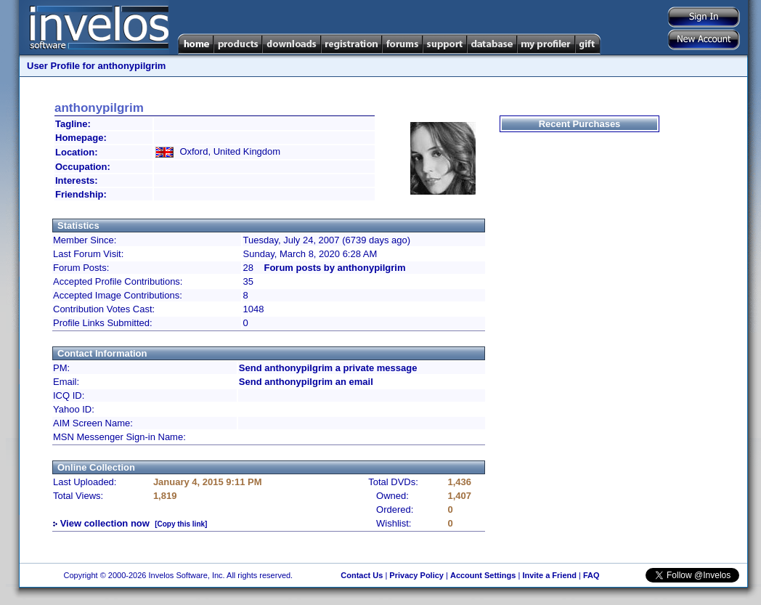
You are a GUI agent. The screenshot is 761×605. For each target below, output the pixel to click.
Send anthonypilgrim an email (306, 381)
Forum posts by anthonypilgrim (334, 267)
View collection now (105, 523)
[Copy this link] (181, 524)
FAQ (591, 575)
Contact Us (362, 575)
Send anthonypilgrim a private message (328, 367)
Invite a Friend (549, 575)
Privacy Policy (416, 575)
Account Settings (483, 575)
